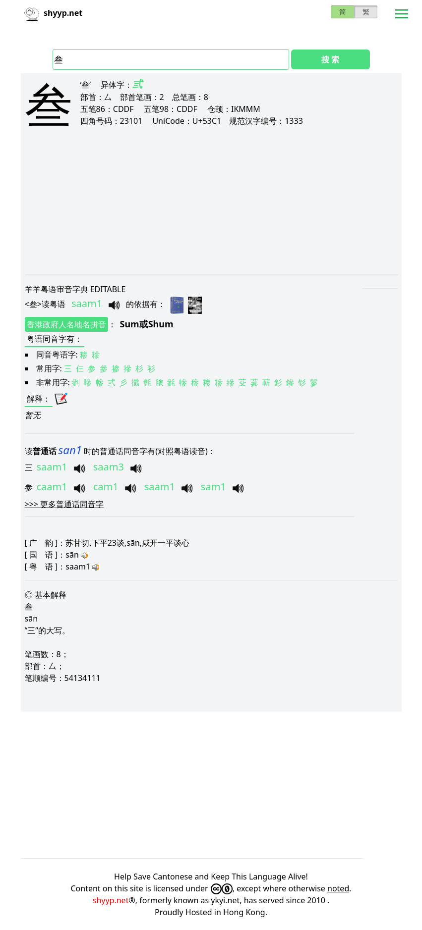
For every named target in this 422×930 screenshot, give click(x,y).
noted (338, 888)
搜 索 (330, 59)
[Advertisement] (211, 209)
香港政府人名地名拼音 (66, 324)
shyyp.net (111, 900)
